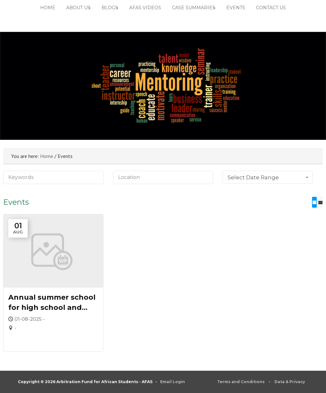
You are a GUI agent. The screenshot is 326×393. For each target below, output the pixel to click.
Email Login (172, 381)
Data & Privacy (289, 381)
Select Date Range (268, 177)
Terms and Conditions (241, 381)
